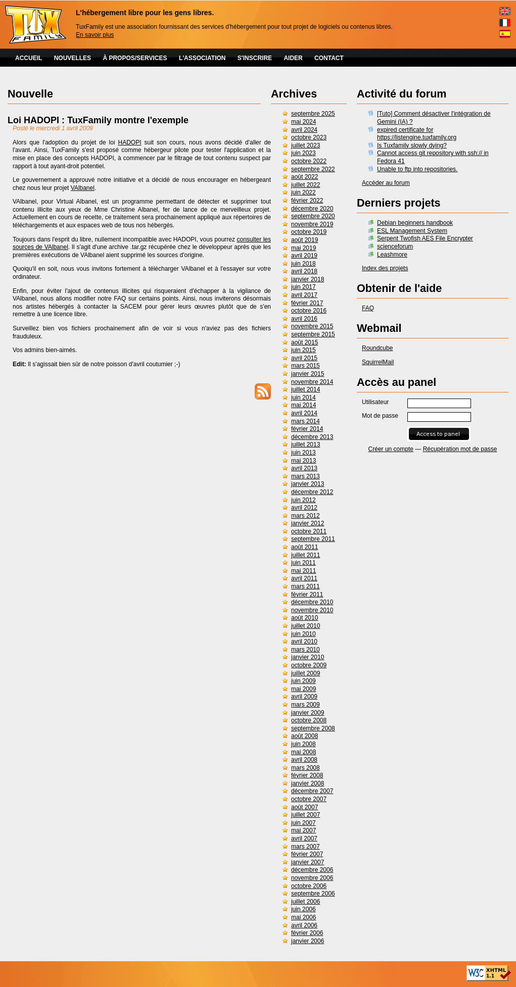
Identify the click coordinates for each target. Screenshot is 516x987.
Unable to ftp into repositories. (417, 169)
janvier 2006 (307, 941)
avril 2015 (304, 358)
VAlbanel (83, 187)
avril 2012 (304, 507)
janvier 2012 (307, 523)
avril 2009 (304, 696)
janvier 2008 (307, 783)
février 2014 (307, 428)
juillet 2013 (305, 444)
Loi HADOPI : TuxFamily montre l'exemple (98, 120)
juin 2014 (303, 397)
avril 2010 (304, 641)
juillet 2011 (305, 555)
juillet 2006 (305, 901)
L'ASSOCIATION (202, 58)
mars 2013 (305, 476)
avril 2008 (304, 759)
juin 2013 (303, 452)
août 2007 (304, 807)
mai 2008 (303, 752)
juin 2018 (303, 263)
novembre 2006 (312, 877)
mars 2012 (305, 515)
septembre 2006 (313, 893)
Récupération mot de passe (460, 449)
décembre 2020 (312, 208)
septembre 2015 (313, 334)
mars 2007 (305, 846)
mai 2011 (303, 570)
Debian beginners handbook (415, 222)
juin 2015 (303, 350)
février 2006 (307, 932)
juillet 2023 (305, 145)
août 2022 (304, 176)
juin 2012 (303, 500)
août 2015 (304, 342)
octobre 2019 (308, 231)
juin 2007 (303, 822)
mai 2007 (303, 830)
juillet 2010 (305, 625)
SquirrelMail (378, 362)
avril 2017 (304, 295)
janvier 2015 (307, 373)
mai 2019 (303, 248)
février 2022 (307, 200)
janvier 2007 (307, 862)
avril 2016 (304, 318)
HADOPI (130, 142)
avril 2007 (304, 838)
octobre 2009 (308, 665)
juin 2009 (303, 680)
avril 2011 (304, 578)
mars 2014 (305, 421)
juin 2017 (303, 286)
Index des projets (385, 268)
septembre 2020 (313, 216)
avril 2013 (304, 468)
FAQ (368, 308)
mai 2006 (303, 917)
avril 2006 (304, 925)
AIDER (293, 58)
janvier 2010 (307, 657)
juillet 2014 (305, 389)
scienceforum (395, 246)
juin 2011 (303, 562)
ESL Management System (412, 230)
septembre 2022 (313, 169)
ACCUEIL (28, 58)
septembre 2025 (313, 113)
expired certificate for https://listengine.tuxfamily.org (416, 133)
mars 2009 (305, 704)
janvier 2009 (307, 712)
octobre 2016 (308, 310)
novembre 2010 (312, 610)
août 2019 (304, 239)
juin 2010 (303, 633)
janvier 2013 (307, 483)
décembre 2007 (312, 791)
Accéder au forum (386, 182)
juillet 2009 (305, 673)
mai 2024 (303, 121)
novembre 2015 (312, 326)
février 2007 (307, 854)
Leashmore (392, 254)
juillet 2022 (305, 184)
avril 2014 (304, 413)
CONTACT (329, 58)
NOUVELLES (72, 58)
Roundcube (377, 348)
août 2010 (304, 617)
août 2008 (304, 735)
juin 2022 (303, 192)
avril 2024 (304, 129)
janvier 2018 (307, 279)
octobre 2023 (308, 137)
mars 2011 (305, 586)
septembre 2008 (313, 728)
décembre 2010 (312, 602)
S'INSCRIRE (255, 58)
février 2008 (307, 775)
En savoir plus (95, 34)
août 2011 (304, 547)
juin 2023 (303, 153)
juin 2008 (303, 744)
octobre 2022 (308, 161)
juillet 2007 (305, 814)
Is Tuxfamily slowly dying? (412, 145)
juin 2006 (303, 909)
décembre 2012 (312, 492)
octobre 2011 (308, 531)
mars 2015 (305, 365)
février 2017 (307, 303)
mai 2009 (303, 689)
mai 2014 (303, 405)
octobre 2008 (308, 720)
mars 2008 (305, 767)
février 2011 (307, 594)
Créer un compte (390, 449)
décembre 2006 (312, 869)
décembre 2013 (312, 436)
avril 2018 (304, 271)
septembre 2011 (313, 538)
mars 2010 (305, 649)
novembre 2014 (312, 381)
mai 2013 (303, 460)
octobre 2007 (308, 799)
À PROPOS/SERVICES (135, 58)
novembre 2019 (312, 224)
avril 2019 (304, 255)
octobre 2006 (308, 886)
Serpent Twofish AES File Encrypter (425, 238)
